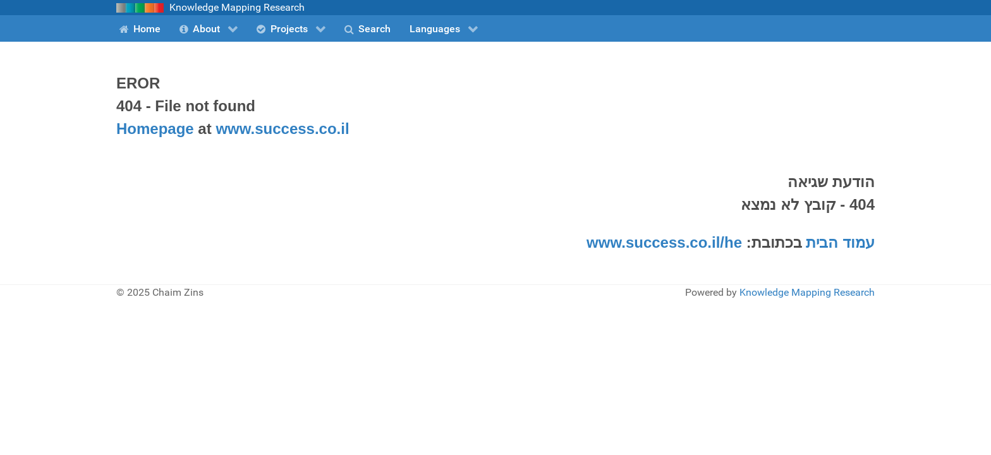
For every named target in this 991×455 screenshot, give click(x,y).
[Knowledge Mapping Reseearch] (140, 7)
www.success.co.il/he (664, 242)
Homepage (155, 128)
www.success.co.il (282, 128)
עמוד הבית (840, 242)
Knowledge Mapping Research (807, 292)
